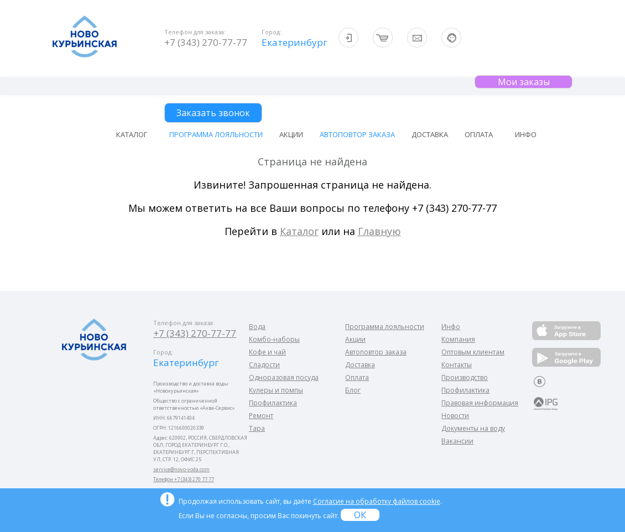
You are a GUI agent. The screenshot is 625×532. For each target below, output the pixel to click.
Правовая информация (479, 403)
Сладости (264, 364)
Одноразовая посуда (284, 377)
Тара (257, 428)
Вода (257, 326)
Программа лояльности (216, 134)
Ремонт (261, 415)
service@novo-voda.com (181, 469)
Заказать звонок (213, 113)
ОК (360, 515)
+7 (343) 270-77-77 (205, 42)
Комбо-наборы (274, 339)
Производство (464, 377)
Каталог (299, 231)
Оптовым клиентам (472, 352)
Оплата (479, 134)
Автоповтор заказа (357, 134)
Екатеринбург (293, 42)
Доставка (430, 134)
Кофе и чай (267, 352)
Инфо (450, 326)
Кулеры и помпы (276, 390)
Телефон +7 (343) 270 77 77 (183, 479)
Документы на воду (473, 428)
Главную (379, 231)
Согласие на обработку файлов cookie (376, 501)
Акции (291, 134)
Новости (455, 415)
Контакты (456, 364)
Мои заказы (524, 82)
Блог (353, 390)
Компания (458, 339)
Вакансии (457, 441)
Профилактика (273, 403)
